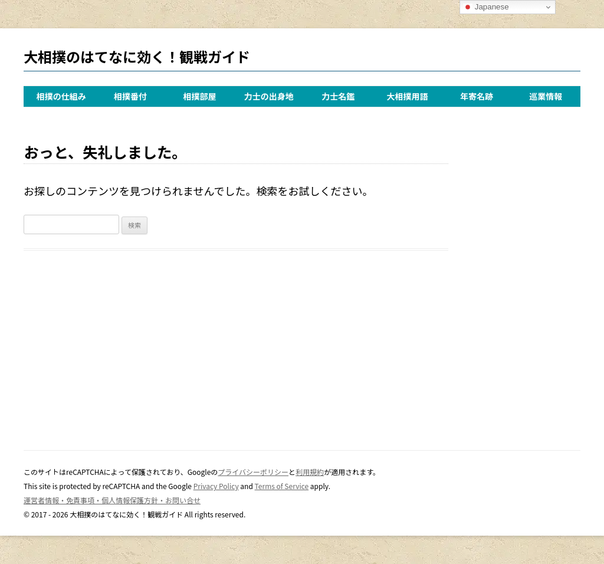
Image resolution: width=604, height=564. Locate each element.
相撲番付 (130, 96)
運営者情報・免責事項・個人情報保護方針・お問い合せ (112, 500)
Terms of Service (282, 486)
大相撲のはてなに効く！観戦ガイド (137, 56)
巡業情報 (545, 96)
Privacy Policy (216, 486)
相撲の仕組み (61, 96)
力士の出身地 (269, 96)
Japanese (486, 7)
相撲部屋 (199, 96)
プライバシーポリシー (253, 472)
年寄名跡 (476, 96)
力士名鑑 (337, 96)
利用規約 (310, 472)
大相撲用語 (407, 96)
